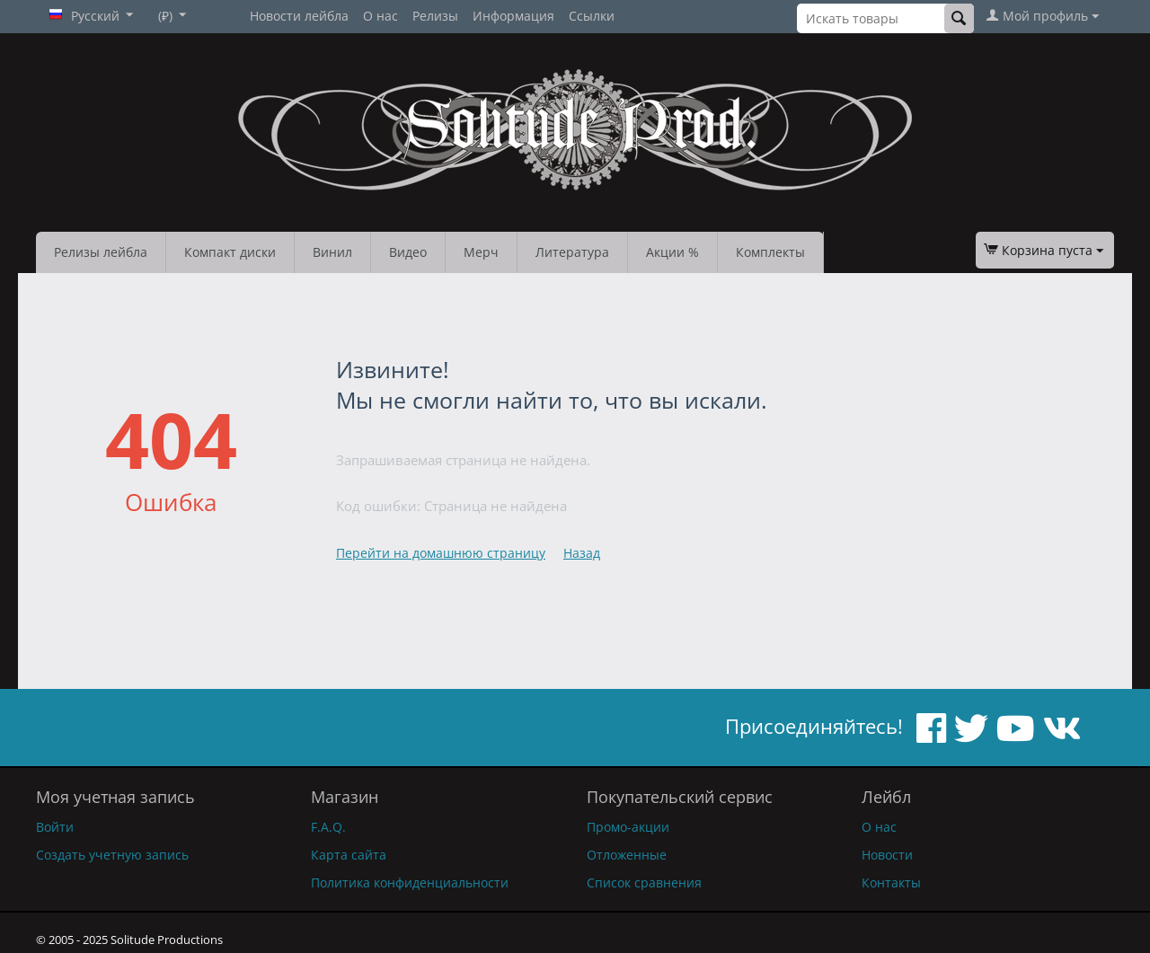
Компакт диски (230, 251)
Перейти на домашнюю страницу (440, 552)
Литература (572, 251)
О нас (380, 15)
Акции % (672, 251)
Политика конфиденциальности (410, 882)
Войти (55, 826)
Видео (408, 251)
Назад (581, 552)
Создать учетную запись (112, 854)
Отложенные (627, 854)
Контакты (891, 882)
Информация (513, 15)
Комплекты (770, 251)
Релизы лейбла (100, 251)
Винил (332, 251)
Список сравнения (644, 882)
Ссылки (592, 15)
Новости (887, 854)
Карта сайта (348, 854)
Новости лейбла (299, 15)
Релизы (435, 15)
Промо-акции (628, 826)
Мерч (481, 251)
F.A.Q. (328, 826)
